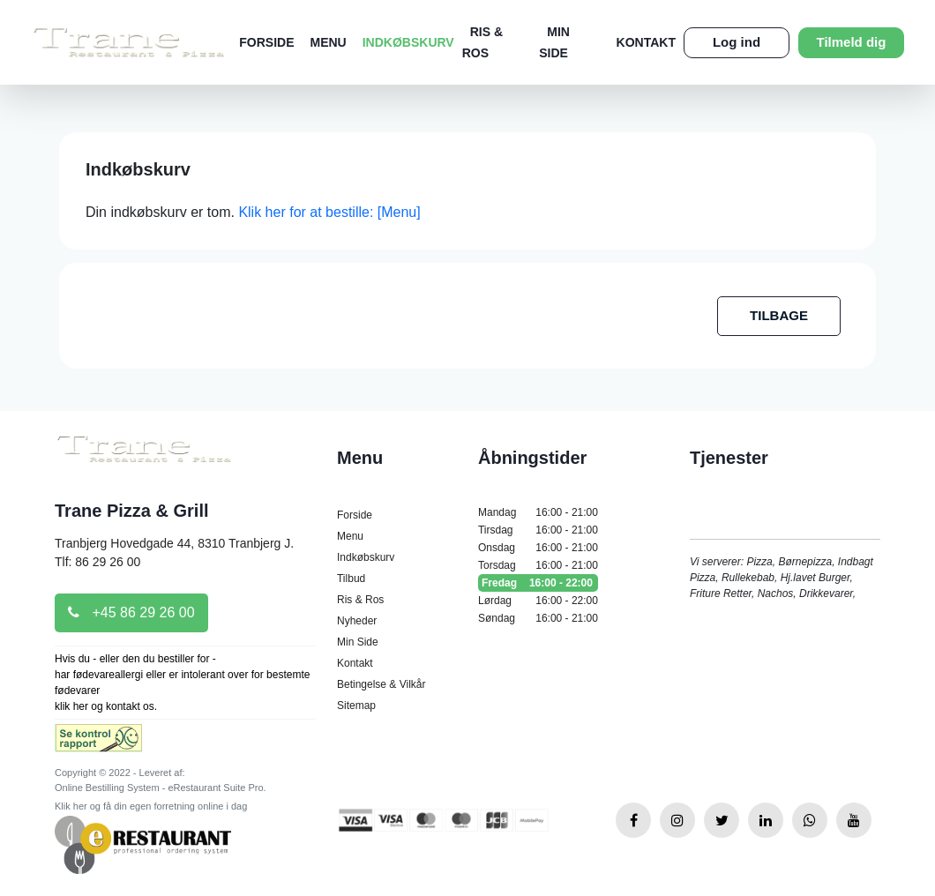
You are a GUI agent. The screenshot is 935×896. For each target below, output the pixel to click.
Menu (328, 42)
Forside (266, 42)
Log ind (736, 41)
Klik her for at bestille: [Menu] (329, 212)
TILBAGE (779, 315)
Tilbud (351, 578)
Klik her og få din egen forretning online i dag (151, 806)
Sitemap (356, 705)
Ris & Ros (360, 600)
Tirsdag (538, 530)
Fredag (538, 583)
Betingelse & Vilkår (381, 684)
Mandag (538, 512)
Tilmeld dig (851, 41)
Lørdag (538, 600)
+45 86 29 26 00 (131, 612)
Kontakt (646, 42)
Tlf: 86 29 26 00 (97, 562)
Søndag (538, 618)
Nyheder (357, 621)
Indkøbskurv (408, 42)
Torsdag (538, 565)
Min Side (357, 642)
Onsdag (538, 547)
